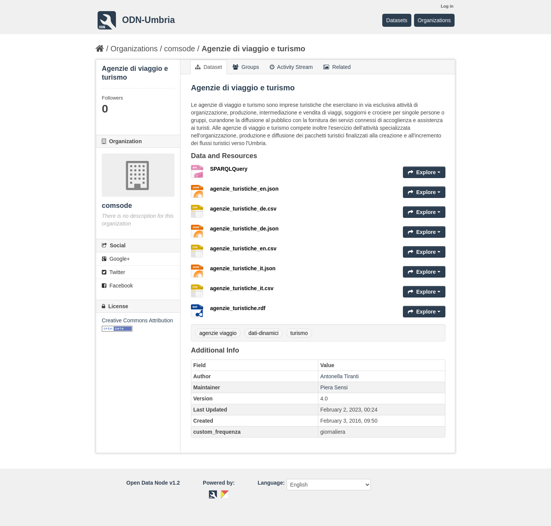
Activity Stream (291, 67)
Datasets (396, 20)
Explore (424, 172)
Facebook (117, 286)
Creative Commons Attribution (137, 320)
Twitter (113, 272)
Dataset (208, 67)
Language (270, 483)
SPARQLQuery (229, 169)
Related (336, 67)
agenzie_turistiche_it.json (243, 268)
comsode (179, 48)
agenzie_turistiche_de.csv (243, 209)
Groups (246, 67)
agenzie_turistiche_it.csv (242, 288)
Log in (447, 6)
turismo (299, 333)
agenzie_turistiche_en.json (244, 189)
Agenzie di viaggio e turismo (253, 48)
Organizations (434, 20)
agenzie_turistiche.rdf (238, 308)
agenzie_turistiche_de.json (244, 228)
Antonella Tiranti (339, 376)
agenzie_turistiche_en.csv (243, 248)
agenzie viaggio (217, 333)
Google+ (116, 259)
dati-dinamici (263, 333)
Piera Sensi (334, 387)
